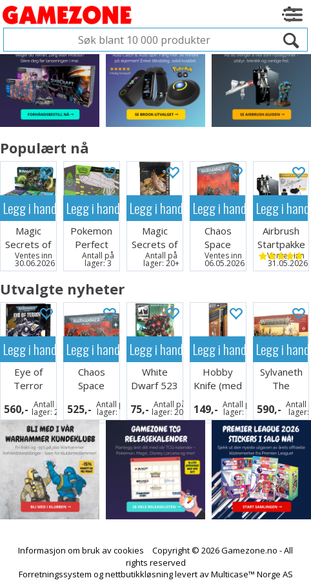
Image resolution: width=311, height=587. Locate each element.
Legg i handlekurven (29, 208)
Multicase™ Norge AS (252, 574)
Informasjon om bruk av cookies (81, 550)
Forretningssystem (55, 574)
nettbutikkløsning (139, 574)
